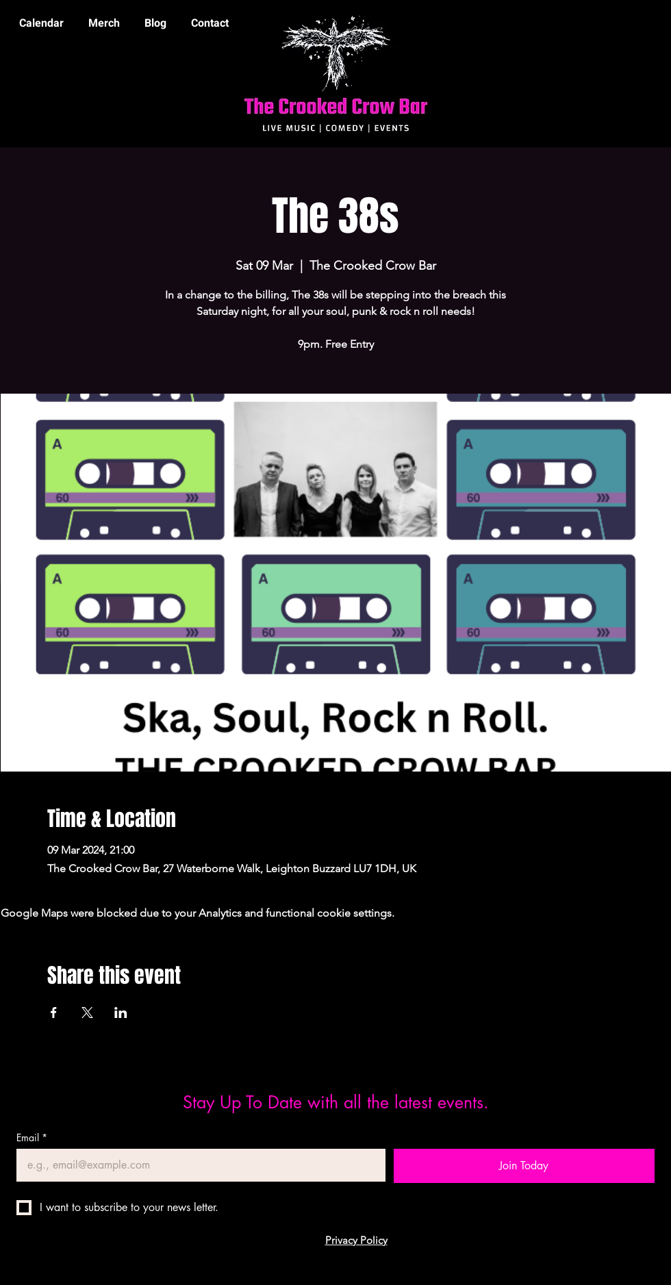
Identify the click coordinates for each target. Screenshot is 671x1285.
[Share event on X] (87, 1012)
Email (31, 1137)
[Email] (197, 1165)
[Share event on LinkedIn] (120, 1012)
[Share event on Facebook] (53, 1012)
